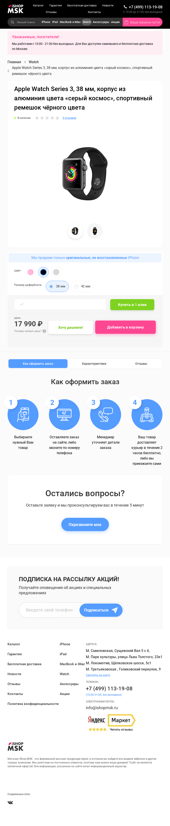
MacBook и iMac (70, 22)
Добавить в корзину (126, 327)
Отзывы (51, 12)
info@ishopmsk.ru (102, 707)
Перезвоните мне (85, 524)
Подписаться (102, 610)
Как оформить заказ (38, 364)
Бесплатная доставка (82, 5)
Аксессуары (101, 22)
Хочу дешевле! (71, 327)
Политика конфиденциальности (33, 704)
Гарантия (55, 5)
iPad (55, 22)
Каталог (38, 5)
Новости (108, 5)
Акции (115, 22)
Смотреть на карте (98, 675)
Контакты (94, 12)
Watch (87, 22)
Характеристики (94, 364)
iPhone (46, 22)
